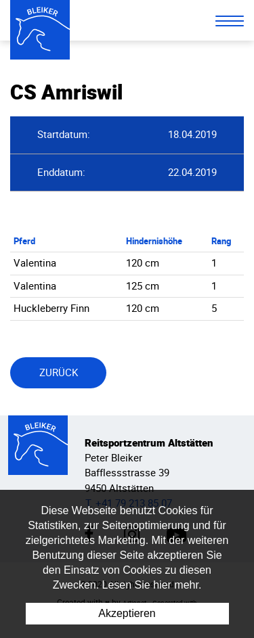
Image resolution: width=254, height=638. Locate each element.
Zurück (58, 372)
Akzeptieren (127, 613)
